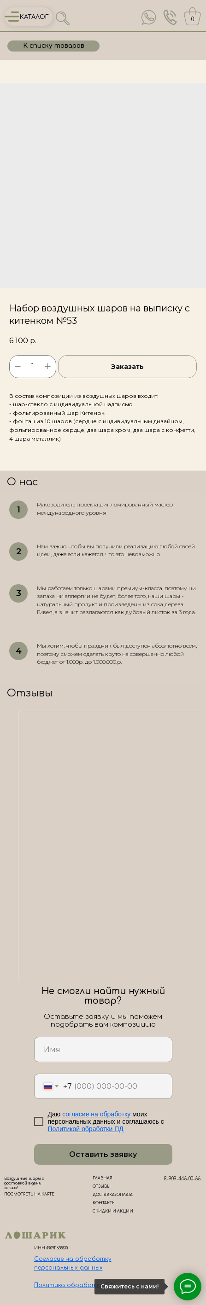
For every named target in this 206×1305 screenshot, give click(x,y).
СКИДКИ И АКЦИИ (113, 1211)
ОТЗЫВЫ (102, 1186)
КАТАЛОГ (34, 17)
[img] (149, 17)
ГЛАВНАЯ (102, 1178)
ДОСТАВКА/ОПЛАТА (113, 1195)
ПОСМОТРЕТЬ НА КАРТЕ (29, 1194)
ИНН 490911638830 (51, 1248)
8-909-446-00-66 (182, 1178)
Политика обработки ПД (74, 1285)
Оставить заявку (103, 1154)
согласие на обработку (96, 1114)
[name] (103, 1049)
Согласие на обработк (71, 1259)
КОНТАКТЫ (104, 1203)
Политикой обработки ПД (86, 1129)
